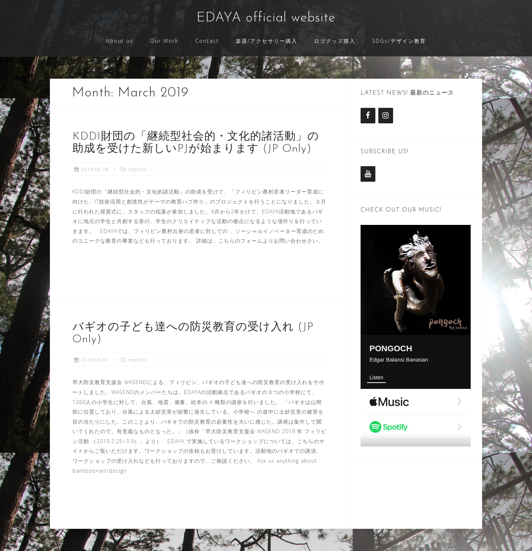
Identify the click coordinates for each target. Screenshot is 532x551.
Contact (207, 40)
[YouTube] (368, 174)
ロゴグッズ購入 (334, 40)
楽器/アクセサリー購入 (266, 40)
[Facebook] (368, 115)
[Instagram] (385, 115)
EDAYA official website (266, 18)
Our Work (164, 40)
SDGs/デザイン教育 (399, 40)
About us (119, 40)
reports (137, 169)
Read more (105, 266)
